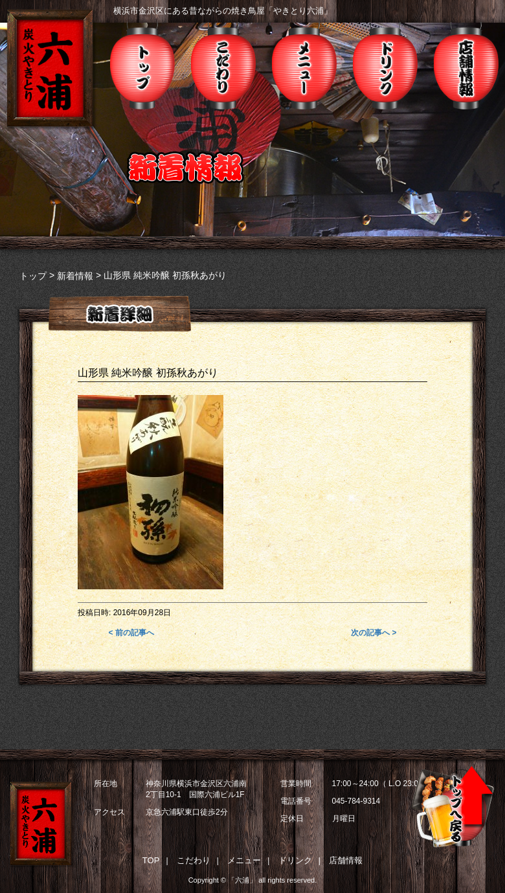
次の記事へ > (373, 632)
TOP (151, 860)
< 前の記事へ (131, 632)
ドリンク (385, 65)
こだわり (223, 65)
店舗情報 (466, 65)
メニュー (304, 65)
